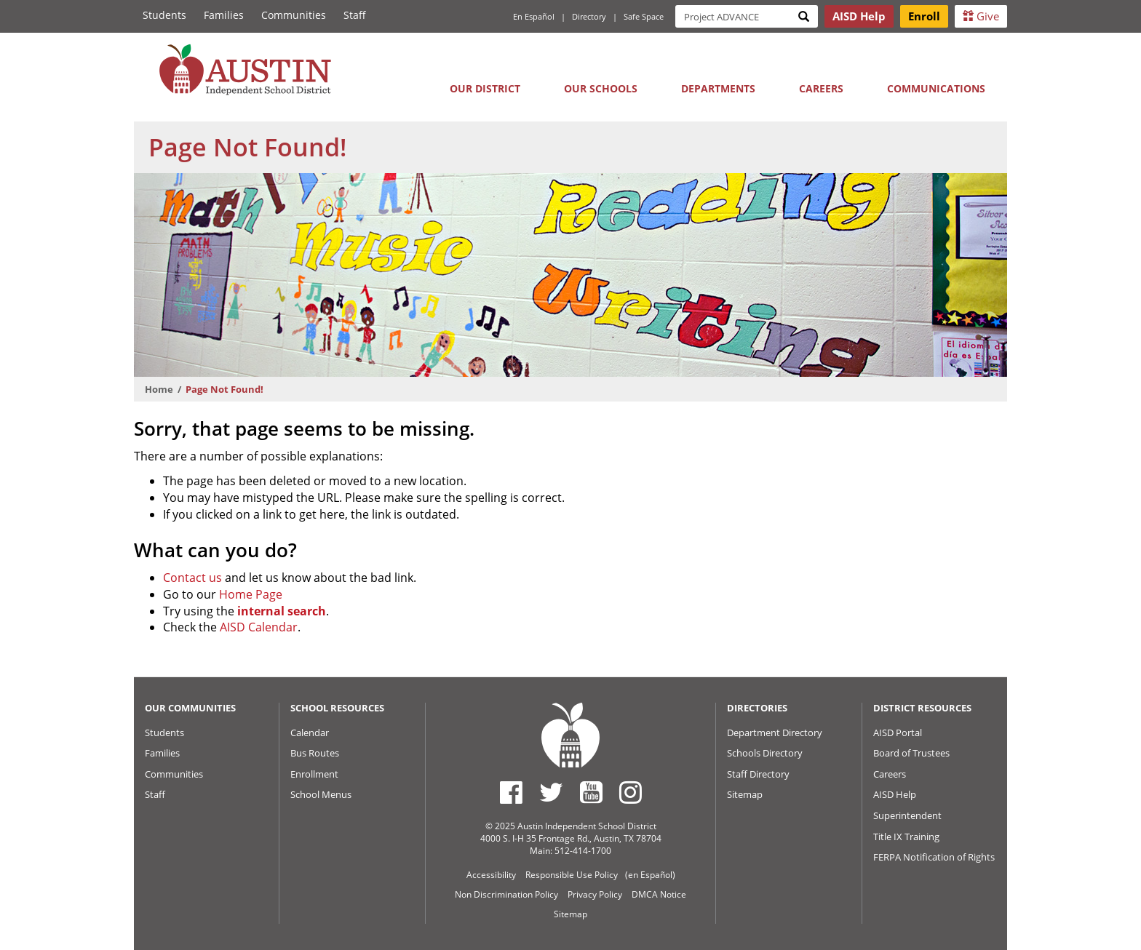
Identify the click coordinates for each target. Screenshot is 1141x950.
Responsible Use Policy (571, 875)
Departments (718, 88)
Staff (354, 15)
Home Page (250, 594)
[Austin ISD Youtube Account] (591, 792)
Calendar (309, 732)
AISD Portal (897, 732)
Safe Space (644, 16)
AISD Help (894, 794)
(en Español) (650, 875)
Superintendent (907, 815)
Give (981, 16)
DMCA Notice (659, 894)
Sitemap (745, 794)
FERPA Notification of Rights (934, 856)
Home (159, 389)
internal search (281, 611)
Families (224, 15)
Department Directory (774, 732)
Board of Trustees (911, 752)
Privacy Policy (595, 894)
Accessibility (491, 875)
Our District (485, 88)
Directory (589, 16)
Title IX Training (906, 836)
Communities (293, 15)
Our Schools (600, 88)
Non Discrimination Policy (506, 894)
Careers (821, 88)
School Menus (320, 794)
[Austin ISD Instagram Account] (630, 792)
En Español (533, 16)
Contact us (192, 578)
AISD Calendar (259, 627)
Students (164, 15)
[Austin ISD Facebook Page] (511, 792)
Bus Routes (314, 752)
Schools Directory (765, 752)
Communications (936, 88)
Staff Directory (758, 774)
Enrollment (314, 774)
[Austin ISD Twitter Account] (551, 792)
